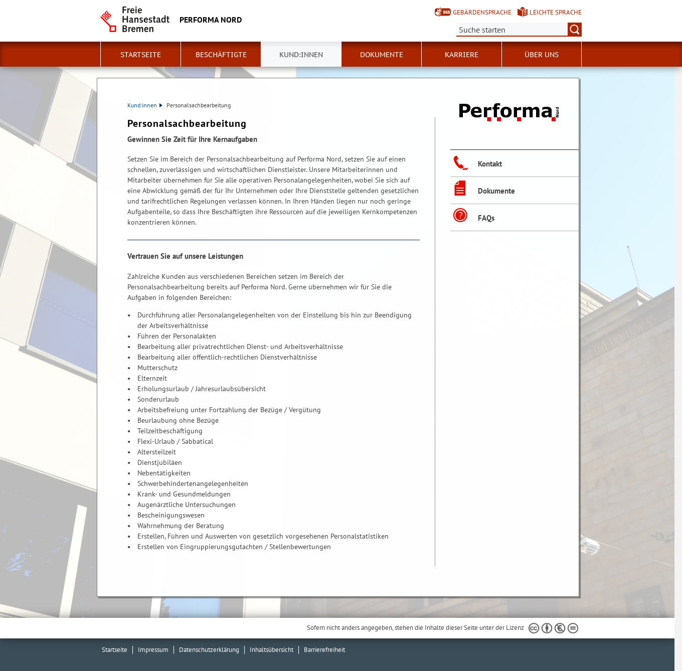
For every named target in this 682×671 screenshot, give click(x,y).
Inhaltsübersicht (271, 649)
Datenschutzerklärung (209, 649)
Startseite (140, 54)
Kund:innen (144, 105)
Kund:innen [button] (301, 54)
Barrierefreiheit (324, 649)
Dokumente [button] (381, 54)
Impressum (153, 649)
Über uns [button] (542, 54)
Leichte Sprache (556, 12)
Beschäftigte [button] (221, 54)
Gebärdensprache (482, 12)
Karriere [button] (461, 54)
